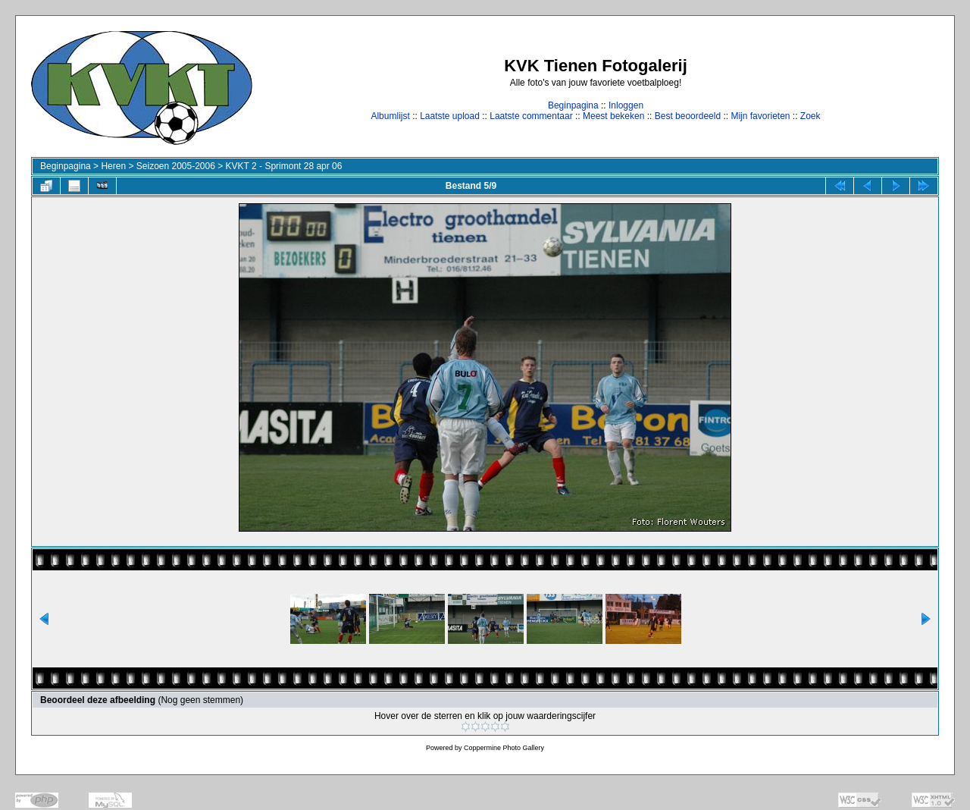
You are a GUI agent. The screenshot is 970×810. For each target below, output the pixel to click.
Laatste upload (450, 116)
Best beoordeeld (688, 116)
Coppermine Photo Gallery (504, 748)
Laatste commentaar (531, 116)
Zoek (810, 116)
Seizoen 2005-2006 (175, 166)
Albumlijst (390, 116)
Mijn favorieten (760, 116)
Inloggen (626, 105)
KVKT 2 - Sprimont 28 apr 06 (284, 166)
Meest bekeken (613, 116)
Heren (113, 166)
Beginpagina (573, 105)
